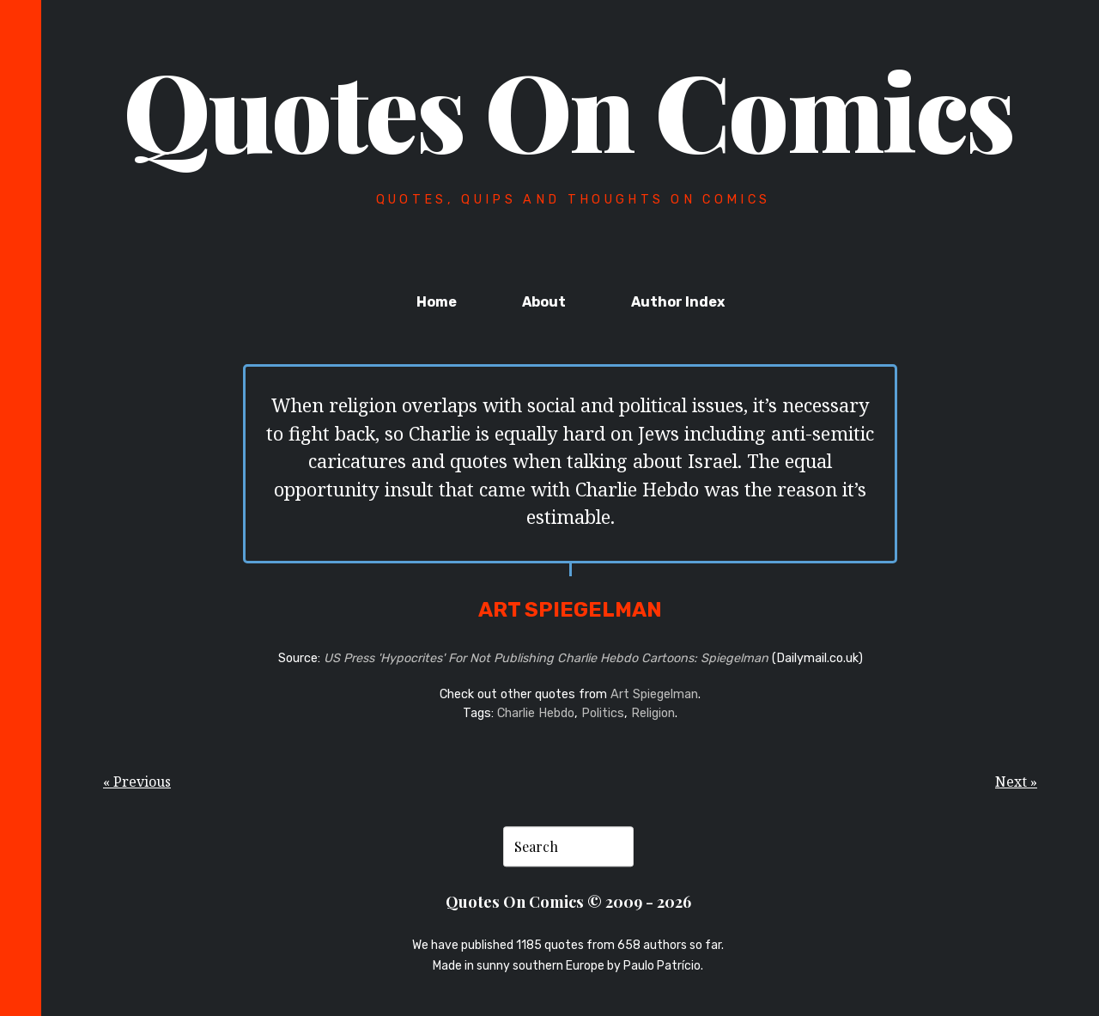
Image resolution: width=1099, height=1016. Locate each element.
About (544, 302)
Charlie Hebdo (535, 713)
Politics (602, 713)
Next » (1016, 781)
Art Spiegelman (654, 694)
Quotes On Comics (569, 109)
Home (436, 302)
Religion (653, 713)
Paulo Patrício (662, 966)
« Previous (137, 781)
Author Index (678, 302)
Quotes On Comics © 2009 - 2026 (568, 902)
